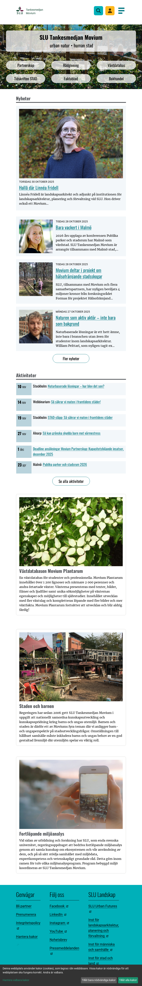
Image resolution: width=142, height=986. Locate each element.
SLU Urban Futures (102, 908)
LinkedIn (58, 914)
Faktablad (71, 78)
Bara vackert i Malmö (73, 227)
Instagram (59, 923)
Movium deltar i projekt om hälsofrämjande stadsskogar (79, 273)
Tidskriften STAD (25, 78)
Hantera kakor (27, 937)
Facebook (59, 906)
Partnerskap (25, 65)
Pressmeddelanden (64, 950)
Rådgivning (71, 65)
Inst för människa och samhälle (101, 947)
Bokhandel (116, 78)
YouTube (58, 931)
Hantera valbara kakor (16, 980)
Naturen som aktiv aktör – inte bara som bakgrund (85, 320)
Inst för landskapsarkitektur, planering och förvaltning (103, 928)
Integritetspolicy (28, 925)
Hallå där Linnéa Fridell (38, 187)
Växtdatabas (116, 65)
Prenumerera (26, 914)
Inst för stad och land (100, 960)
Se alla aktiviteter (71, 481)
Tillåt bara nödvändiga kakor (99, 980)
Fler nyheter (71, 358)
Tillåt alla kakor (128, 980)
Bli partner (23, 906)
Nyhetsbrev (58, 940)
